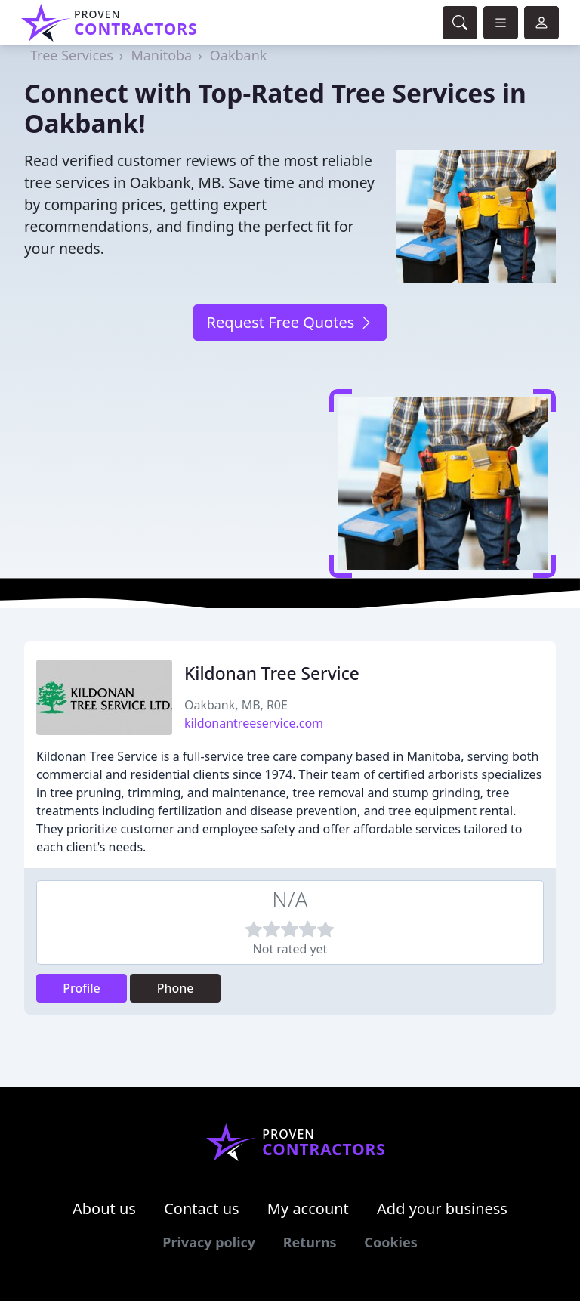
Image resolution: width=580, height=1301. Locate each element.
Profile (81, 988)
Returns (310, 1242)
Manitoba (161, 55)
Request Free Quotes (289, 322)
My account (308, 1208)
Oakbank (238, 55)
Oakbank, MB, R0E (236, 705)
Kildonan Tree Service (271, 673)
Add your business (442, 1208)
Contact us (201, 1208)
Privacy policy (208, 1242)
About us (104, 1208)
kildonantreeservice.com (253, 723)
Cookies (390, 1242)
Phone (175, 988)
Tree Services (71, 55)
